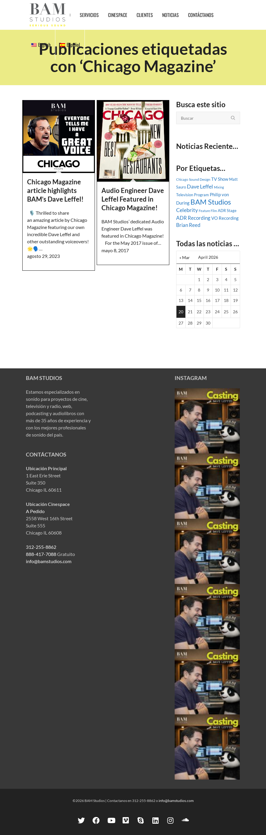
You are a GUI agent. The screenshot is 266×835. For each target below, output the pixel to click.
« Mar (184, 257)
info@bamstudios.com (48, 561)
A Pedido (35, 511)
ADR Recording (193, 218)
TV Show (219, 179)
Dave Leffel (200, 186)
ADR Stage (227, 210)
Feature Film (208, 211)
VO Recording (225, 218)
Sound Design (199, 179)
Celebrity (187, 210)
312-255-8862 (41, 547)
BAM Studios (210, 201)
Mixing (219, 187)
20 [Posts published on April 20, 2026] (181, 311)
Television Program (192, 194)
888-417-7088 (41, 554)
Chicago (182, 179)
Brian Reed (188, 225)
